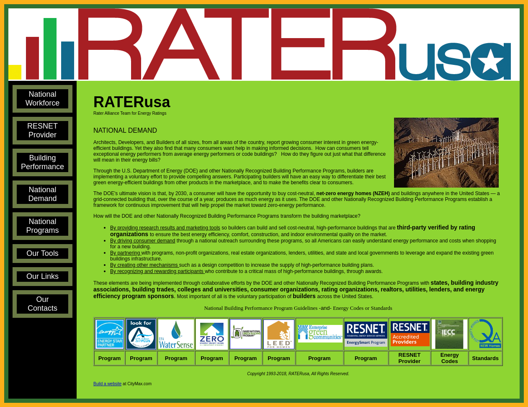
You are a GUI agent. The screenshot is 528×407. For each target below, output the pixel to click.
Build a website (107, 383)
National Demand (42, 194)
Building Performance (42, 162)
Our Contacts (42, 303)
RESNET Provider (42, 130)
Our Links (42, 276)
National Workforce (43, 98)
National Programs (42, 225)
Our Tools (42, 253)
